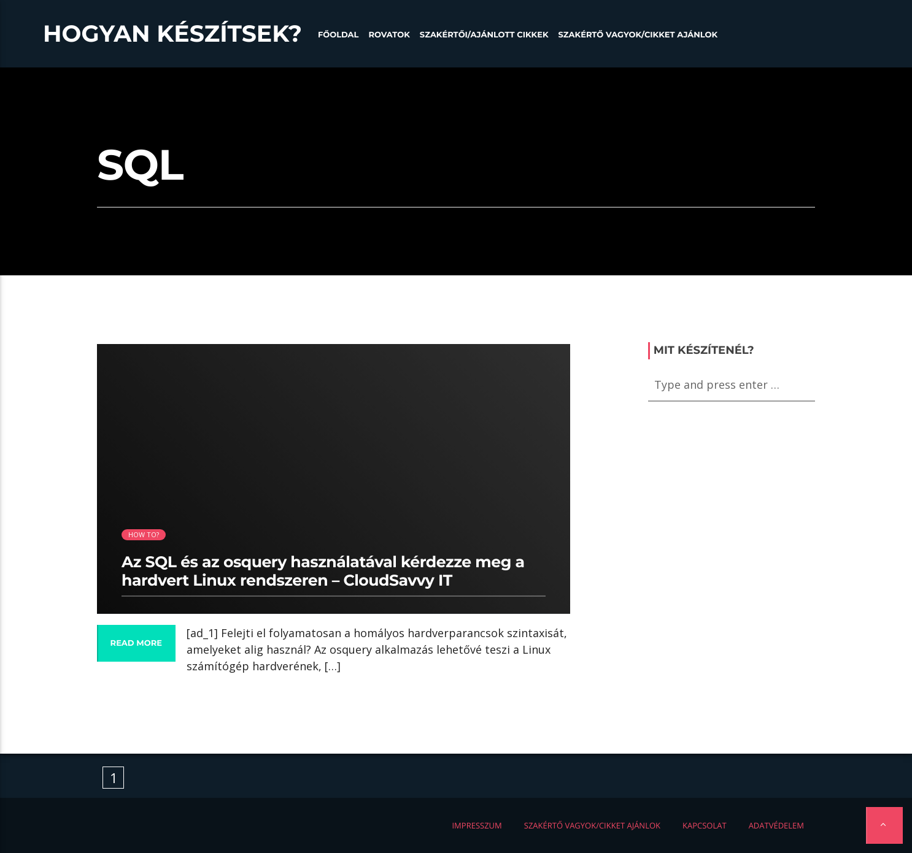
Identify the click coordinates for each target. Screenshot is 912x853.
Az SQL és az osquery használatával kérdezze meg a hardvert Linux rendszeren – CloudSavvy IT (323, 571)
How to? (144, 534)
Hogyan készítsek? (172, 34)
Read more (136, 643)
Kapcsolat (704, 825)
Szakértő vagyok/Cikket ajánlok (637, 35)
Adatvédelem (776, 825)
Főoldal (338, 35)
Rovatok (388, 35)
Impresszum (476, 825)
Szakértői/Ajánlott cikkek (484, 35)
